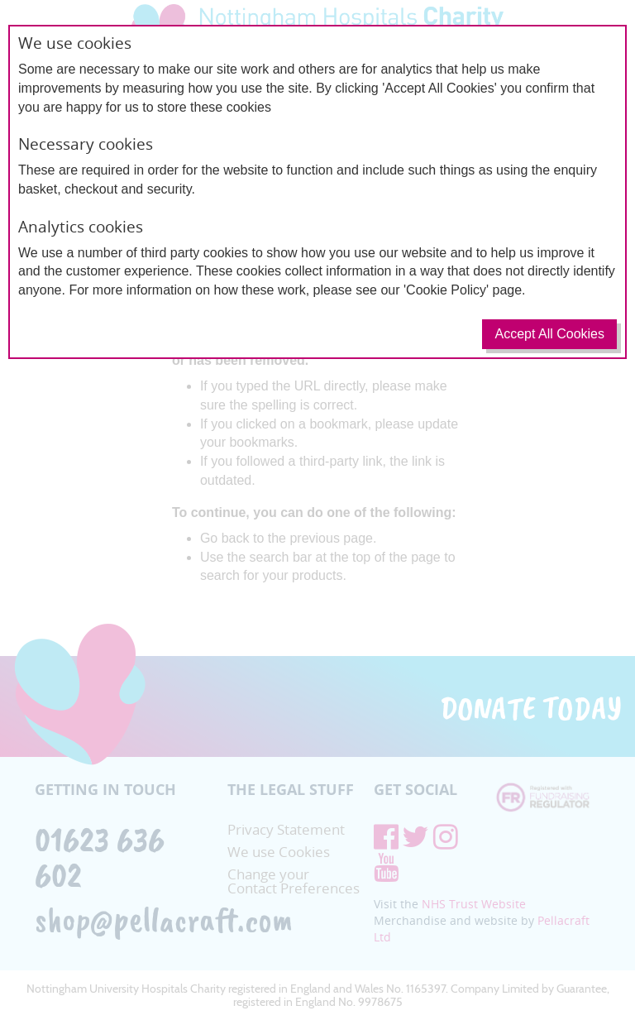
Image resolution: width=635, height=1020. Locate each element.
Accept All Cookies (549, 334)
